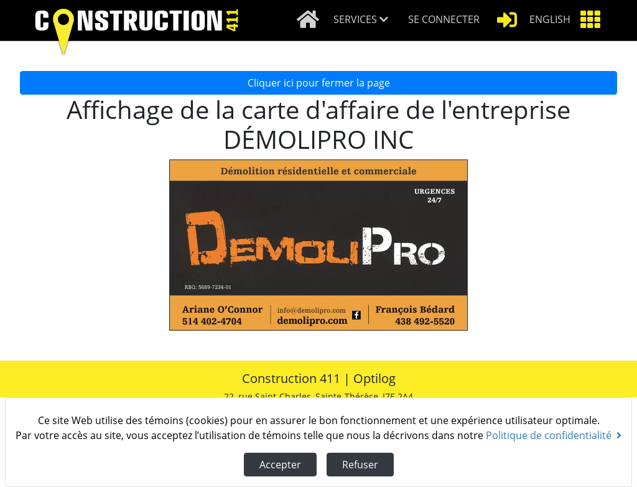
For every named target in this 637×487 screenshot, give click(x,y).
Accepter (280, 464)
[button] (365, 20)
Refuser (360, 464)
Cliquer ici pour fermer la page (319, 83)
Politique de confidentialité (553, 435)
